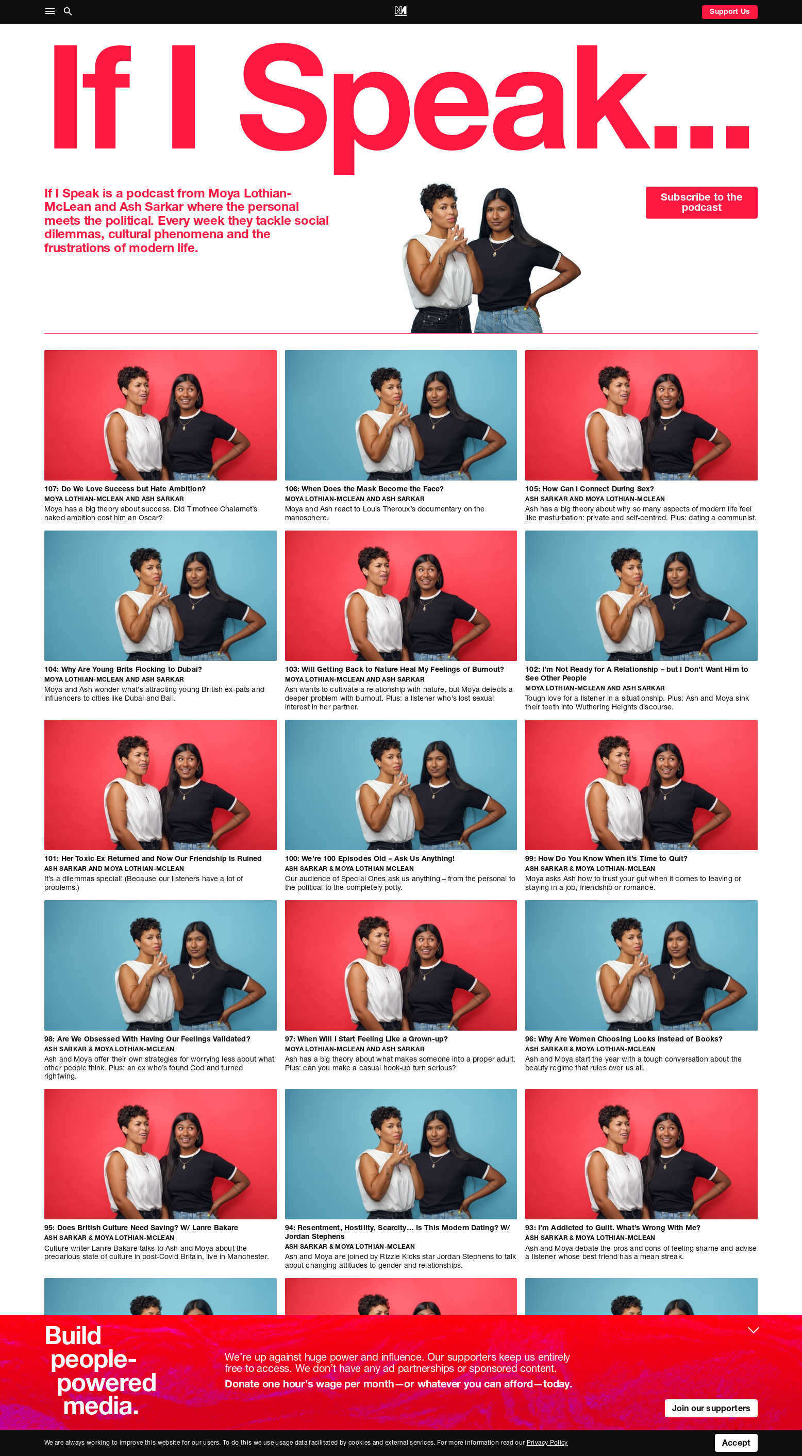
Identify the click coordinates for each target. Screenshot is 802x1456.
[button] (52, 12)
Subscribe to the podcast (702, 202)
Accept (736, 1442)
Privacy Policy (547, 1442)
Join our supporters (711, 1408)
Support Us (730, 11)
